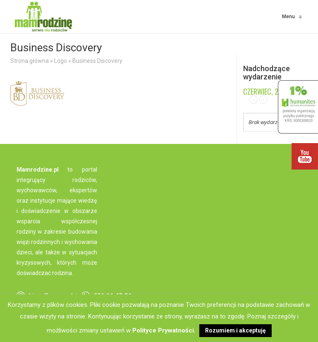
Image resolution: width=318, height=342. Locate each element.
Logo (60, 60)
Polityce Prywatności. (164, 330)
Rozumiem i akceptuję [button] (235, 330)
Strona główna (29, 60)
